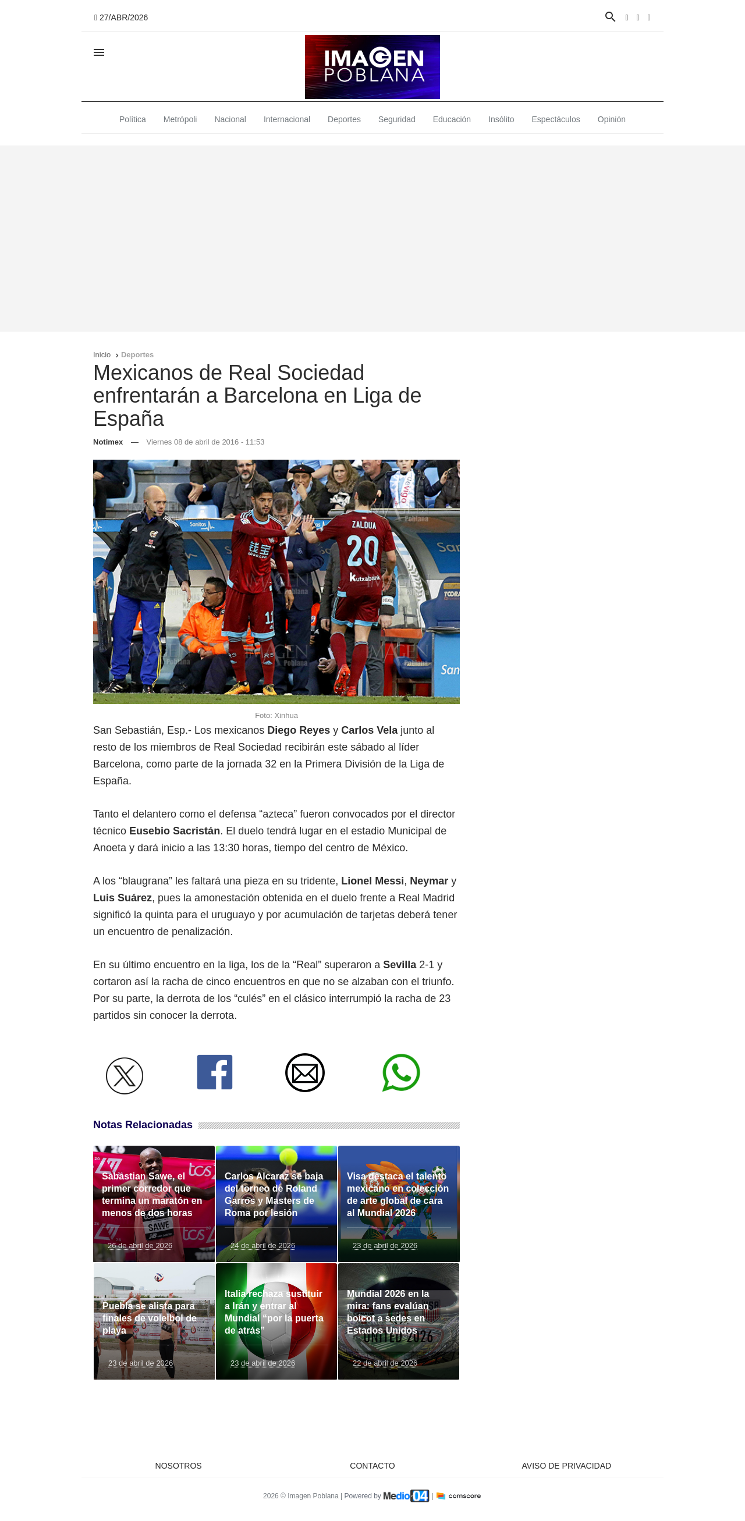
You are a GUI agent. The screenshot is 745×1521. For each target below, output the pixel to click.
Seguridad (397, 119)
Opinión (612, 119)
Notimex (108, 442)
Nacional (230, 119)
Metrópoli (180, 119)
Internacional (287, 119)
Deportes (344, 119)
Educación (452, 119)
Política (132, 119)
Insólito (501, 119)
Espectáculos (556, 119)
